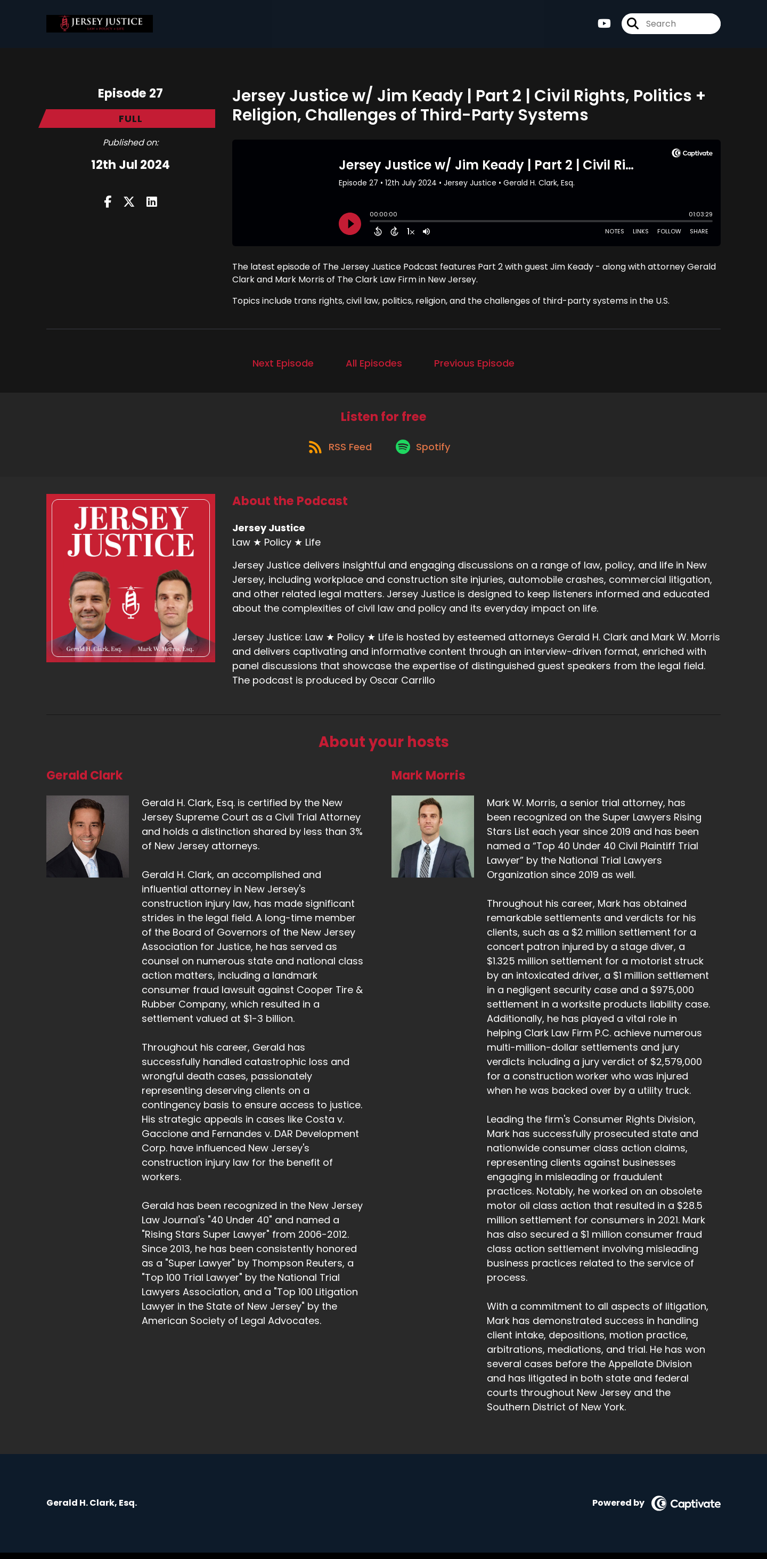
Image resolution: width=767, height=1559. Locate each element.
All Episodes (374, 363)
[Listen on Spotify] (424, 452)
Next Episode (283, 363)
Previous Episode (474, 363)
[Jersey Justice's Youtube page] (604, 26)
